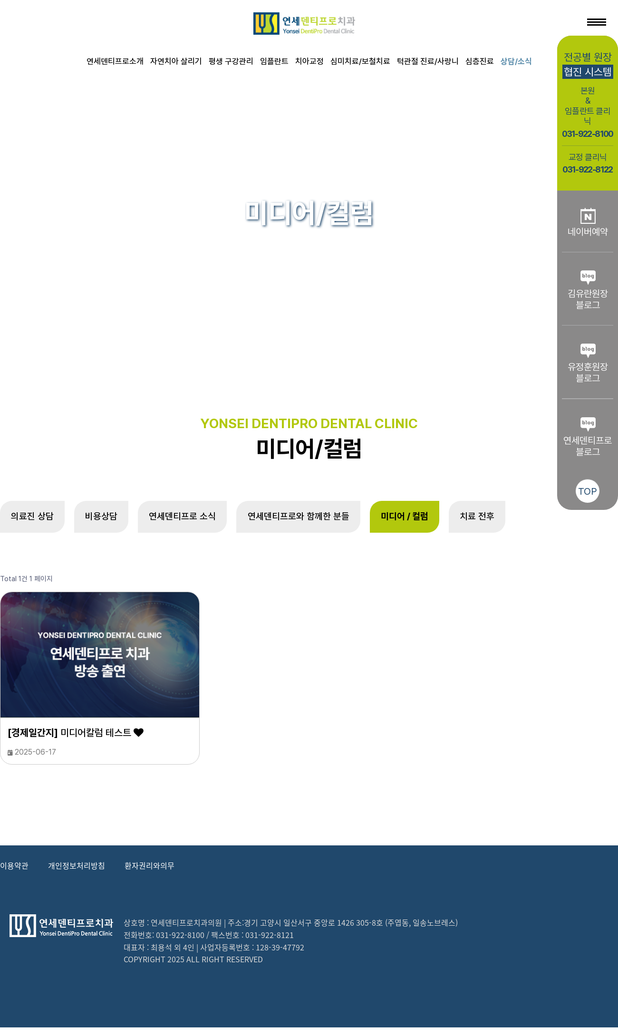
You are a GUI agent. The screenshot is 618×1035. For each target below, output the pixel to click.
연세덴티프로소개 (115, 61)
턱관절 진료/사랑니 (428, 61)
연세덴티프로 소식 (211, 520)
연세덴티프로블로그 (587, 437)
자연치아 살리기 (176, 61)
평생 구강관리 (231, 61)
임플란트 (274, 61)
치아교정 (309, 61)
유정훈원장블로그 (588, 363)
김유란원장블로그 (588, 290)
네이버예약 (588, 222)
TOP (587, 491)
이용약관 (14, 872)
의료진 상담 (38, 520)
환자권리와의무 (149, 872)
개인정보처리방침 (76, 872)
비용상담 (118, 520)
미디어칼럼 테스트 (76, 740)
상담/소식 (516, 61)
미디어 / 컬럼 (465, 520)
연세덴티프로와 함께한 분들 (343, 520)
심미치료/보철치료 (360, 61)
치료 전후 (549, 520)
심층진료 (479, 61)
